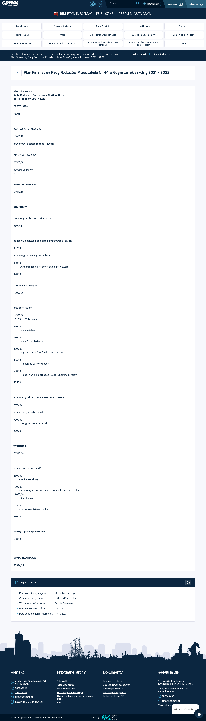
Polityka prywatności (113, 688)
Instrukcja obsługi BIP (113, 696)
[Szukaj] (137, 3)
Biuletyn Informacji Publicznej (27, 54)
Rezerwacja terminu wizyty (70, 692)
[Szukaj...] (123, 3)
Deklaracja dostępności (114, 692)
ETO (59, 702)
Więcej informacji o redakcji (171, 705)
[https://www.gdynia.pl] (10, 4)
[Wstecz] (18, 73)
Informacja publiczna (113, 681)
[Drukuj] (188, 582)
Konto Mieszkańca (66, 688)
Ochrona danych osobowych (116, 685)
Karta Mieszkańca (65, 685)
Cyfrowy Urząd (64, 681)
